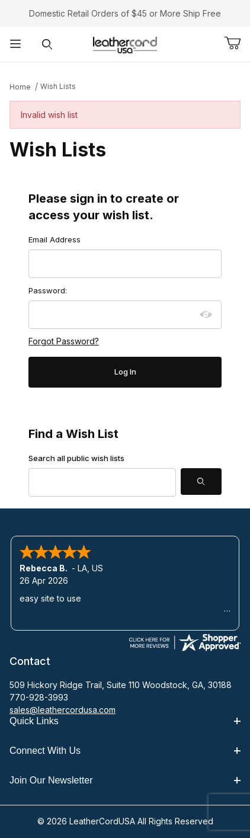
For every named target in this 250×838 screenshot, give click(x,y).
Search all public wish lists (76, 458)
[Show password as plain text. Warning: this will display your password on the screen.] (206, 314)
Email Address (54, 239)
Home (20, 86)
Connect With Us (125, 751)
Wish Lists (58, 86)
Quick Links (125, 721)
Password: (47, 290)
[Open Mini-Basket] (237, 43)
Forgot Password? (63, 341)
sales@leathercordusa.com (62, 710)
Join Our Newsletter (125, 780)
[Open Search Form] (47, 44)
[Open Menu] (15, 44)
